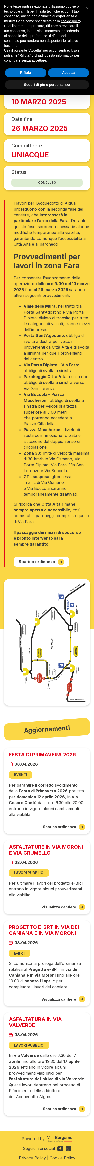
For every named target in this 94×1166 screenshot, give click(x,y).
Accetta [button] (68, 73)
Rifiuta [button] (25, 73)
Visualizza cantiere (63, 907)
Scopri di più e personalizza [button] (47, 85)
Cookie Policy (62, 1157)
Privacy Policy (32, 1157)
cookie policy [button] (71, 21)
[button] (87, 8)
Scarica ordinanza (41, 562)
